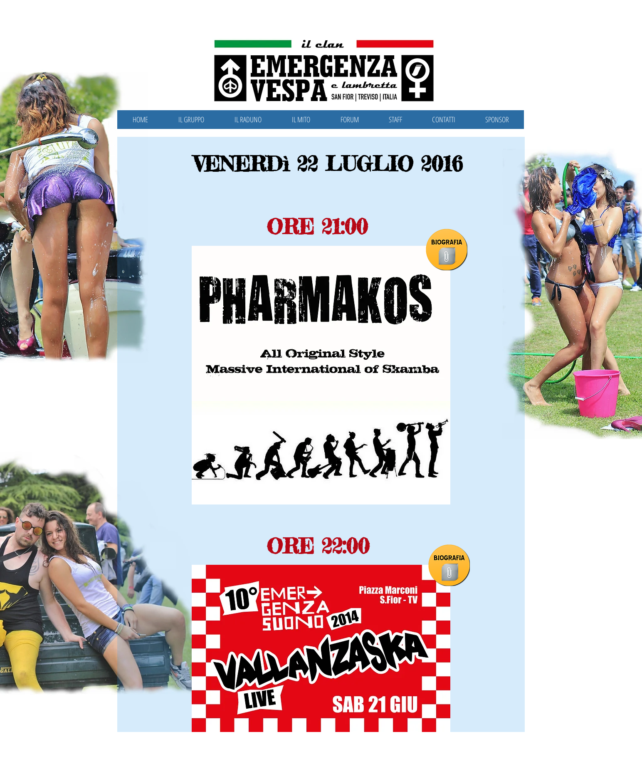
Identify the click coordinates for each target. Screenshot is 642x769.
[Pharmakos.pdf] (447, 257)
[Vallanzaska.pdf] (450, 573)
